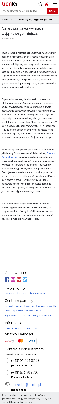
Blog (35, 328)
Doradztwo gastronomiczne (39, 315)
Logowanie (9, 293)
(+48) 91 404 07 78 (25, 361)
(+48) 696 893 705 (25, 372)
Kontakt (27, 328)
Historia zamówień (37, 293)
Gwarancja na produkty (46, 306)
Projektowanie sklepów (15, 315)
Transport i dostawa (13, 306)
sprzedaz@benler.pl (26, 385)
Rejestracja (22, 293)
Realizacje (17, 328)
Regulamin (29, 306)
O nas (7, 328)
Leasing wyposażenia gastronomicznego (23, 311)
